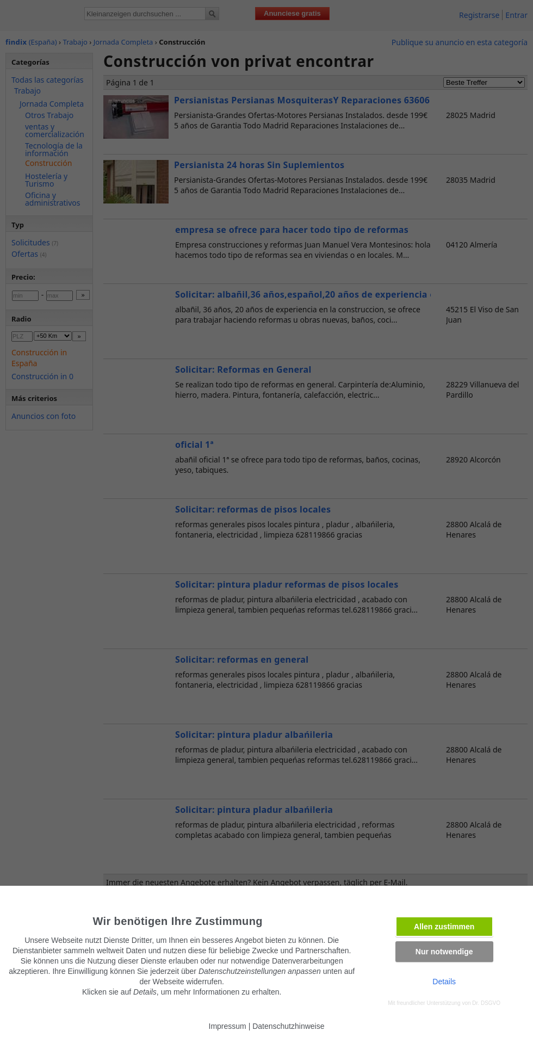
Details (444, 981)
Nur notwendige (444, 951)
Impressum (227, 1026)
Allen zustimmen (444, 926)
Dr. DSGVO (486, 1003)
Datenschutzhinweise (288, 1026)
